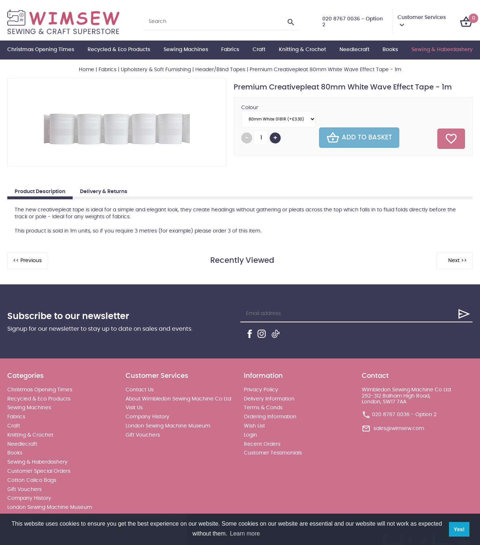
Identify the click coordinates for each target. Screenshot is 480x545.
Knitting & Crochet (302, 49)
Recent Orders (262, 444)
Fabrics (230, 49)
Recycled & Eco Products (119, 49)
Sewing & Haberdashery (442, 49)
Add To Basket (359, 137)
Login (250, 435)
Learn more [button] (245, 533)
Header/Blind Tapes (220, 69)
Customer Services (422, 17)
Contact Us (140, 389)
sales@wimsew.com (398, 428)
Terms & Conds (263, 407)
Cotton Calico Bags (31, 480)
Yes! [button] (459, 529)
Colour (249, 107)
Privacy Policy (261, 389)
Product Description (40, 191)
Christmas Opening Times (40, 49)
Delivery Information (269, 399)
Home (86, 69)
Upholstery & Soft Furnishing (156, 69)
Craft (259, 49)
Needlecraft (354, 49)
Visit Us (134, 407)
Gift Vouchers (24, 489)
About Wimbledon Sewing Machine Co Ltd (178, 399)
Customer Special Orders (38, 471)
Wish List (254, 426)
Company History (29, 498)
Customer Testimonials (273, 453)
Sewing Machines (186, 49)
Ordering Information (270, 416)
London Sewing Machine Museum (49, 507)
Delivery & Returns (103, 191)
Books (390, 49)
